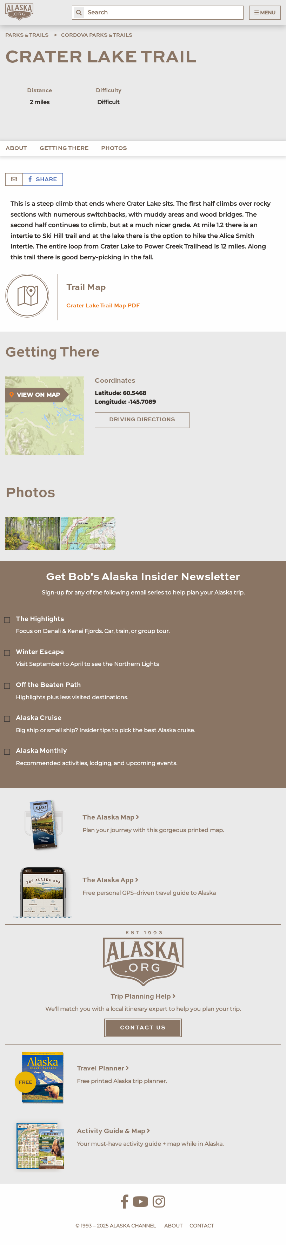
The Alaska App (110, 880)
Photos (114, 148)
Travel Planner (103, 1068)
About (16, 148)
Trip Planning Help (143, 996)
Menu (264, 12)
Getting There (64, 148)
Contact (201, 1226)
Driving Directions (142, 420)
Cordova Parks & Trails (96, 35)
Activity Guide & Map (113, 1131)
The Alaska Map (110, 817)
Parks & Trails (26, 35)
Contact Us (143, 1028)
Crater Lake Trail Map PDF (103, 306)
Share (43, 180)
